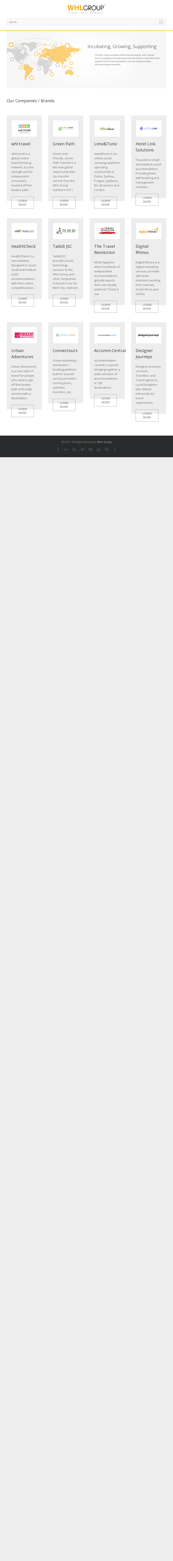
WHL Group (104, 442)
